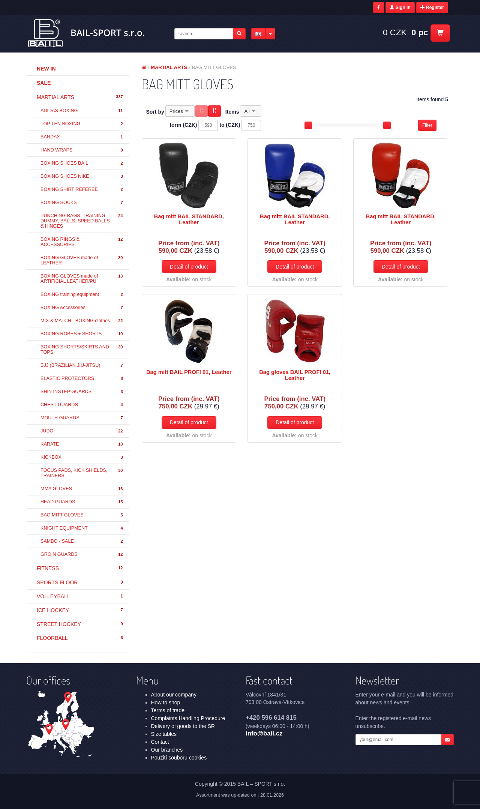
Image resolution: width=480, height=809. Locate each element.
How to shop (165, 702)
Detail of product (189, 267)
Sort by (155, 112)
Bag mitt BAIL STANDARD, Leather (189, 219)
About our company (173, 695)
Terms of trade (167, 710)
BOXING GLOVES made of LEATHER (82, 260)
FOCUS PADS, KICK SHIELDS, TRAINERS (82, 473)
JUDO (82, 431)
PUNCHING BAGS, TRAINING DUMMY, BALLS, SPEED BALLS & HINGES (82, 221)
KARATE (82, 444)
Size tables (164, 734)
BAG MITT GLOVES (82, 515)
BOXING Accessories (82, 308)
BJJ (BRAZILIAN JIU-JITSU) (82, 365)
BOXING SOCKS (82, 203)
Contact (160, 742)
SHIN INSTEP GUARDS (82, 392)
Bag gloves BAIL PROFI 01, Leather (294, 375)
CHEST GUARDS (82, 405)
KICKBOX (82, 457)
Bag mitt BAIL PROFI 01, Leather (188, 372)
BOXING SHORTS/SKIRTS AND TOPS (82, 349)
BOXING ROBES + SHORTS (82, 334)
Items (232, 112)
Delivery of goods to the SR (183, 726)
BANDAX (82, 137)
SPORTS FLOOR (80, 582)
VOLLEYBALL (80, 596)
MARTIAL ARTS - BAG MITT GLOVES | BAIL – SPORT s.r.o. (87, 33)
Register (432, 7)
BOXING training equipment (82, 294)
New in (46, 69)
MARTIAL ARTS (80, 97)
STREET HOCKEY (80, 624)
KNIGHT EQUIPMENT (82, 528)
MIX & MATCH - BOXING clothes (82, 321)
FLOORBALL (80, 638)
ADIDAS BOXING (82, 111)
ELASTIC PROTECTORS (82, 378)
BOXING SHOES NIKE (82, 176)
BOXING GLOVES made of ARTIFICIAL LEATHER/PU (82, 278)
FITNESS (80, 568)
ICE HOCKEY (80, 610)
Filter (427, 125)
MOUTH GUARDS (82, 418)
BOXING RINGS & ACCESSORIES (82, 242)
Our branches (167, 750)
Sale (44, 83)
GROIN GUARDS (82, 554)
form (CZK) (183, 125)
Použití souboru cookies (179, 758)
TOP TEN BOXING (82, 124)
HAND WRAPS (82, 150)
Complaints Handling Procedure (188, 718)
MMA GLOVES (82, 489)
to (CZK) (229, 125)
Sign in (400, 7)
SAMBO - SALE (82, 541)
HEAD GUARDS (82, 502)
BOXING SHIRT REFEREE (82, 189)
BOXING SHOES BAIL (82, 163)
